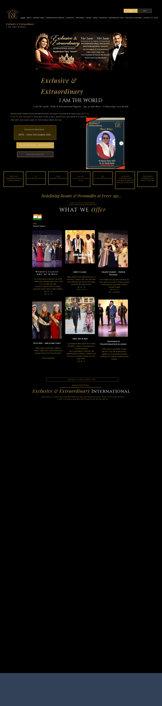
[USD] (144, 11)
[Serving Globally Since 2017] (82, 380)
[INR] (131, 11)
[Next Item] (121, 143)
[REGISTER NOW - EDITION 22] (35, 145)
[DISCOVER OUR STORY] (35, 154)
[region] (47, 264)
